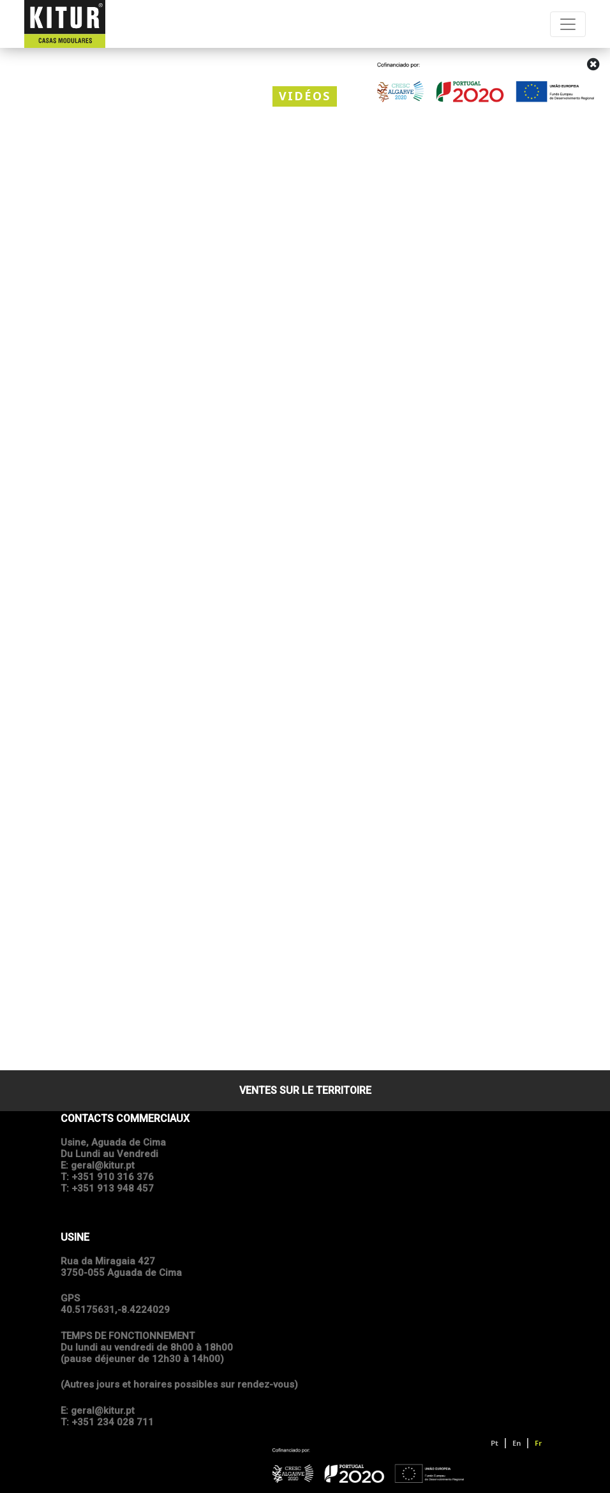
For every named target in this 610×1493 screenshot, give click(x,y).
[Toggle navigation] (568, 24)
